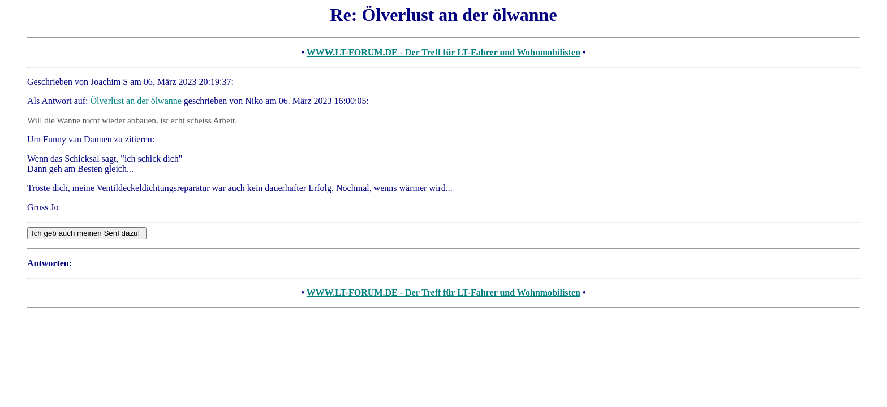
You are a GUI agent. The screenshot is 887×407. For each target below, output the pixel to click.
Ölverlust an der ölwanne (137, 101)
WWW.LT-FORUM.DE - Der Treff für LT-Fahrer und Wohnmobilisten (443, 52)
